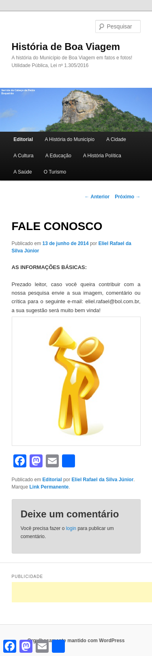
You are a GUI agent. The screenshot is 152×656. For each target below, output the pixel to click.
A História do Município (69, 139)
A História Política (102, 156)
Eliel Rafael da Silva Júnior (103, 479)
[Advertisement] (82, 592)
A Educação (58, 156)
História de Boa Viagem (66, 46)
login (71, 528)
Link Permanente (49, 487)
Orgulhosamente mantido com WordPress (76, 640)
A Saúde (22, 172)
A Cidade (116, 139)
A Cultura (23, 156)
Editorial (23, 139)
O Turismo (55, 172)
